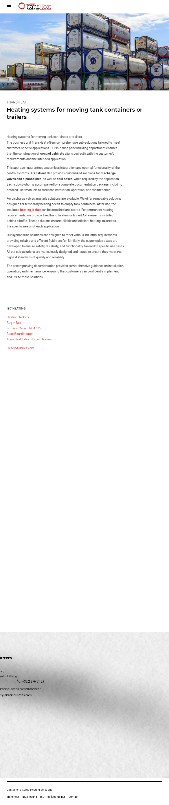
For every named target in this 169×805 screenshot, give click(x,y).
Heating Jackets (18, 317)
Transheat (13, 796)
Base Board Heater (20, 334)
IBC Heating (29, 796)
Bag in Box (14, 323)
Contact (73, 796)
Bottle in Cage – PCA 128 (24, 328)
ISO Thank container (52, 796)
